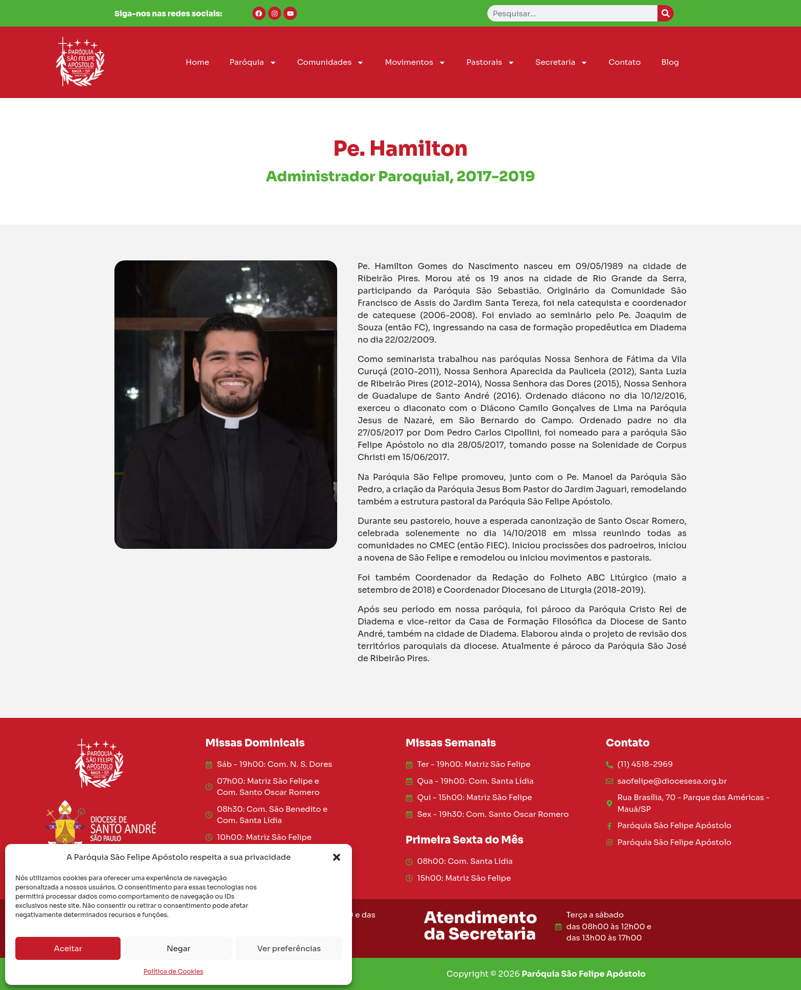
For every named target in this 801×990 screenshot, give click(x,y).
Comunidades (331, 62)
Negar (179, 948)
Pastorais (490, 62)
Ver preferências (289, 948)
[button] (337, 857)
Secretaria (561, 62)
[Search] (665, 13)
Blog (670, 62)
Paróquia (252, 62)
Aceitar (68, 948)
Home (197, 62)
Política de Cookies (173, 971)
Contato (624, 62)
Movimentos (415, 62)
